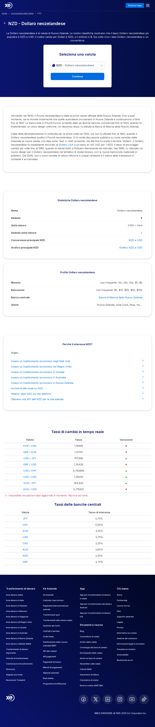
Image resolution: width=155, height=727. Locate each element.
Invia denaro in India (15, 600)
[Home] (8, 5)
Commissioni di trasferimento (19, 664)
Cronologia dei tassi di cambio (93, 647)
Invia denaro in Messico (16, 611)
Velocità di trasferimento (17, 658)
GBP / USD (29, 464)
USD (25, 537)
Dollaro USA (66, 144)
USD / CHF (29, 470)
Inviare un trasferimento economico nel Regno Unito (77, 366)
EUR (25, 530)
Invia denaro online (14, 595)
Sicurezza (10, 669)
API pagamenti (49, 656)
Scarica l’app (135, 5)
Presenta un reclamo (126, 649)
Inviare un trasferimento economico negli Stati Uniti (77, 361)
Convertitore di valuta (89, 636)
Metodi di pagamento (52, 667)
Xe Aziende (48, 595)
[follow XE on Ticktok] (144, 699)
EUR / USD (29, 445)
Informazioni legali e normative (131, 644)
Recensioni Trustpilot (15, 680)
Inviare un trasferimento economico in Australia (77, 377)
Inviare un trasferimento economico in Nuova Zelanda (77, 382)
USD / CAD (29, 476)
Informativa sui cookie (127, 633)
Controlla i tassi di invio (53, 600)
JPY (25, 518)
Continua (77, 76)
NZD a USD (135, 240)
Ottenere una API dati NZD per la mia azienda (77, 399)
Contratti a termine (51, 631)
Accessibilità (122, 655)
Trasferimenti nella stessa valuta (57, 620)
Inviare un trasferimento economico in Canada (77, 372)
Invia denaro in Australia (16, 633)
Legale (120, 622)
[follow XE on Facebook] (83, 699)
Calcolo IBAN (86, 669)
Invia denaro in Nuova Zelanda (19, 638)
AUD (25, 549)
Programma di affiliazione (54, 684)
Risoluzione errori (125, 660)
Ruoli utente (48, 678)
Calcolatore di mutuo (89, 680)
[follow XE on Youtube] (132, 699)
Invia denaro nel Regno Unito (19, 622)
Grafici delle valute (88, 642)
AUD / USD (30, 489)
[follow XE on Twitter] (96, 699)
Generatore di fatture (89, 675)
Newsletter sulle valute (90, 664)
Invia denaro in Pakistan (16, 606)
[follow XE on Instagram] (120, 699)
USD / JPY (29, 458)
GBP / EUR (29, 452)
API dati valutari (50, 651)
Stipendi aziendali (51, 673)
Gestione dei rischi (51, 626)
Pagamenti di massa (52, 662)
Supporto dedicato (125, 617)
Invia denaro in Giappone (17, 617)
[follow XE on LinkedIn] (108, 699)
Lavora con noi (123, 606)
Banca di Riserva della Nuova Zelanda (120, 297)
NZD (25, 555)
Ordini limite (48, 636)
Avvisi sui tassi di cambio (91, 658)
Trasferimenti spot (51, 615)
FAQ (119, 611)
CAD (25, 543)
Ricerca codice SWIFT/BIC (91, 685)
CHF (25, 524)
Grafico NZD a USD (130, 247)
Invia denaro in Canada (16, 627)
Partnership (122, 600)
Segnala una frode (14, 675)
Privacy (120, 627)
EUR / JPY (30, 483)
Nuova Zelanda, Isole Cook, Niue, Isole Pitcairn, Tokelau (119, 304)
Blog (82, 631)
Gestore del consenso (127, 638)
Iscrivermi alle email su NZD (77, 388)
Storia (119, 595)
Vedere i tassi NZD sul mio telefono (77, 393)
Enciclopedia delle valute (91, 653)
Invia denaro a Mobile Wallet (18, 644)
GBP (25, 561)
